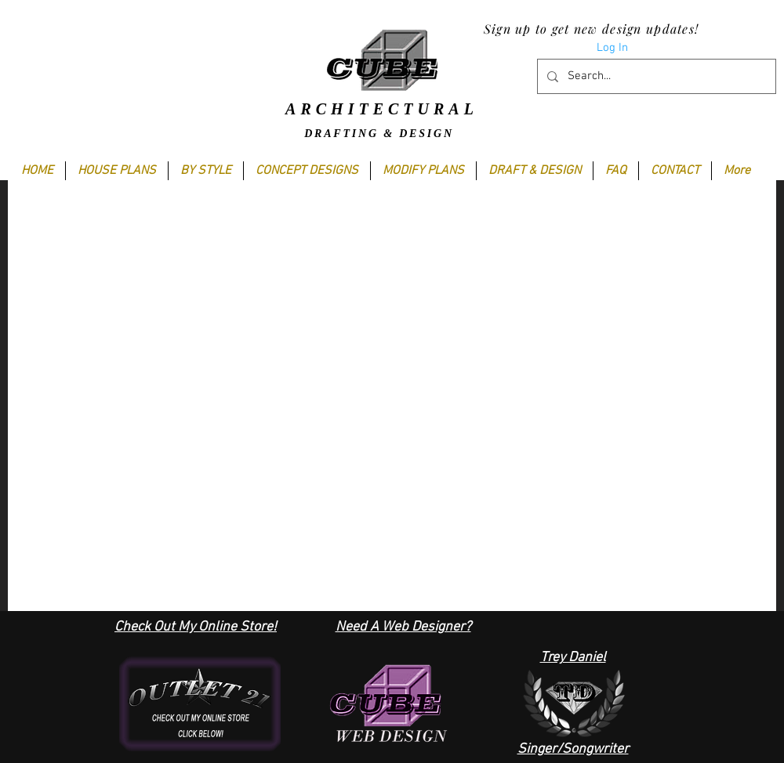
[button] (205, 170)
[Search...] (655, 76)
